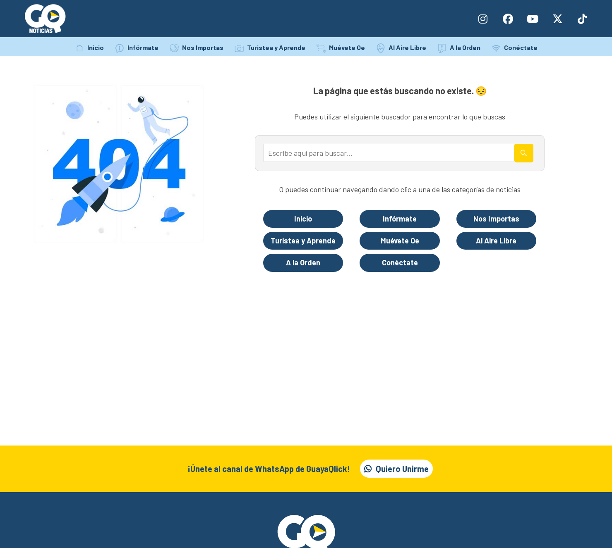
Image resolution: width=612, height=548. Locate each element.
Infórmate (142, 47)
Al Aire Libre (407, 47)
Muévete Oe (347, 47)
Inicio (95, 47)
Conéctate (521, 47)
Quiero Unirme (402, 469)
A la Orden (465, 47)
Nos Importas (202, 47)
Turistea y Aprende (276, 47)
